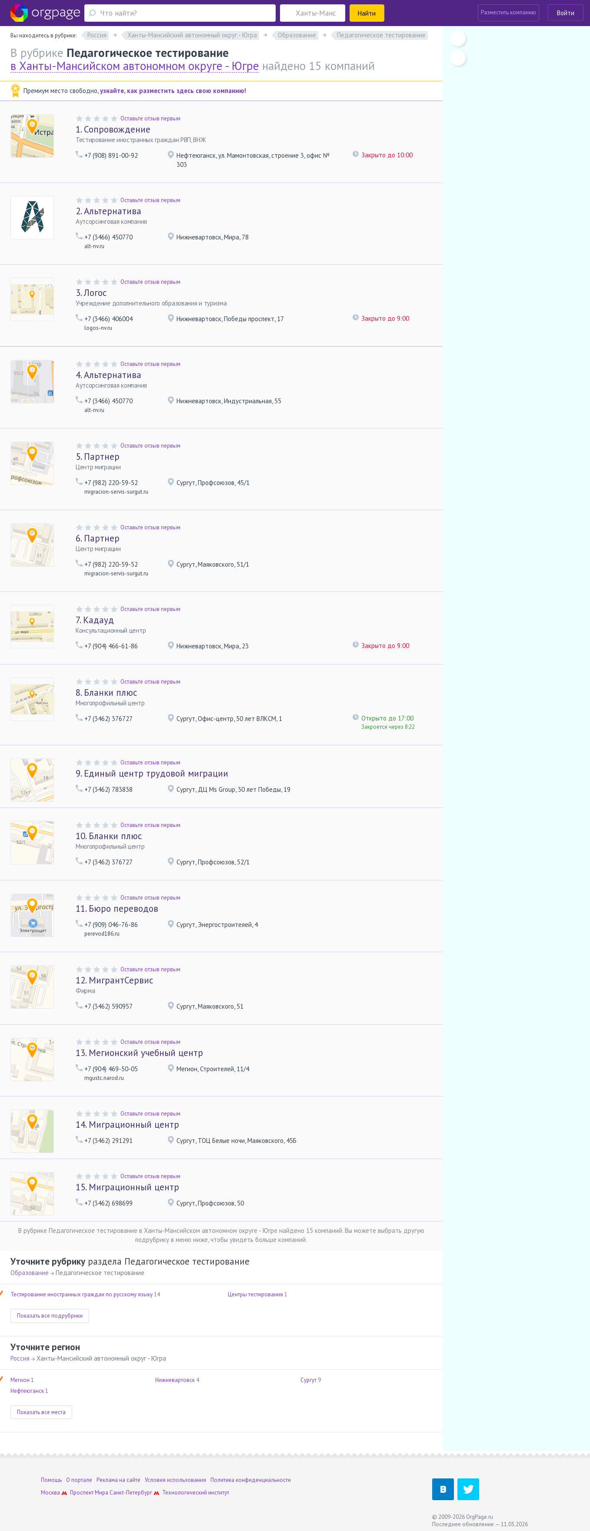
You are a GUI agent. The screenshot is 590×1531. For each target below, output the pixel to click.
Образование (29, 1273)
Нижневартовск (175, 1380)
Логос (91, 293)
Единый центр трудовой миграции (152, 773)
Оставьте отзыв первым (150, 118)
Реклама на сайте (118, 1480)
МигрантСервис (114, 980)
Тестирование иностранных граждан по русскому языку (81, 1294)
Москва (50, 1492)
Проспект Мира (89, 1492)
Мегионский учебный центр (139, 1053)
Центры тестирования (255, 1294)
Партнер (98, 456)
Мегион (20, 1380)
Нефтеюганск (27, 1391)
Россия (20, 1358)
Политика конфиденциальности (250, 1480)
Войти (565, 13)
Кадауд (95, 620)
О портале (79, 1480)
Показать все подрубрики (50, 1315)
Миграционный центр (127, 1124)
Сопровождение (113, 129)
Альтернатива (108, 211)
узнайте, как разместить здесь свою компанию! (173, 90)
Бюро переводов (117, 908)
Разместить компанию (508, 12)
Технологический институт (195, 1492)
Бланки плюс (106, 692)
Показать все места (41, 1412)
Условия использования (175, 1480)
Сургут (308, 1380)
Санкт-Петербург (131, 1492)
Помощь (51, 1480)
